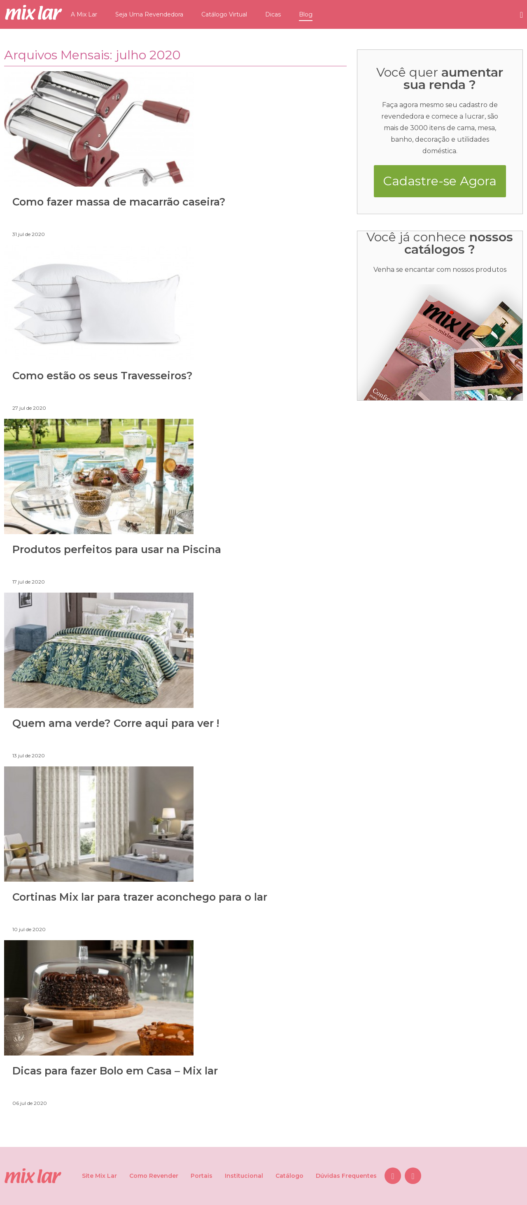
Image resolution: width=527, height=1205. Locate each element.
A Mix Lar (84, 14)
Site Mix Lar (99, 1175)
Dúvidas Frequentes (346, 1175)
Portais (201, 1175)
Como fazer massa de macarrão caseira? (119, 202)
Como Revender (153, 1175)
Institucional (244, 1175)
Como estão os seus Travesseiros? (102, 375)
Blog (305, 14)
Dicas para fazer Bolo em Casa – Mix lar (115, 1071)
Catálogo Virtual (224, 14)
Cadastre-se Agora (440, 181)
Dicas (273, 14)
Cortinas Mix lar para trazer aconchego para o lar (139, 897)
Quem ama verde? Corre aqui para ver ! (115, 723)
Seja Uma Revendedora (149, 14)
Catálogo (289, 1175)
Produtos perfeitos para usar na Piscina (116, 549)
